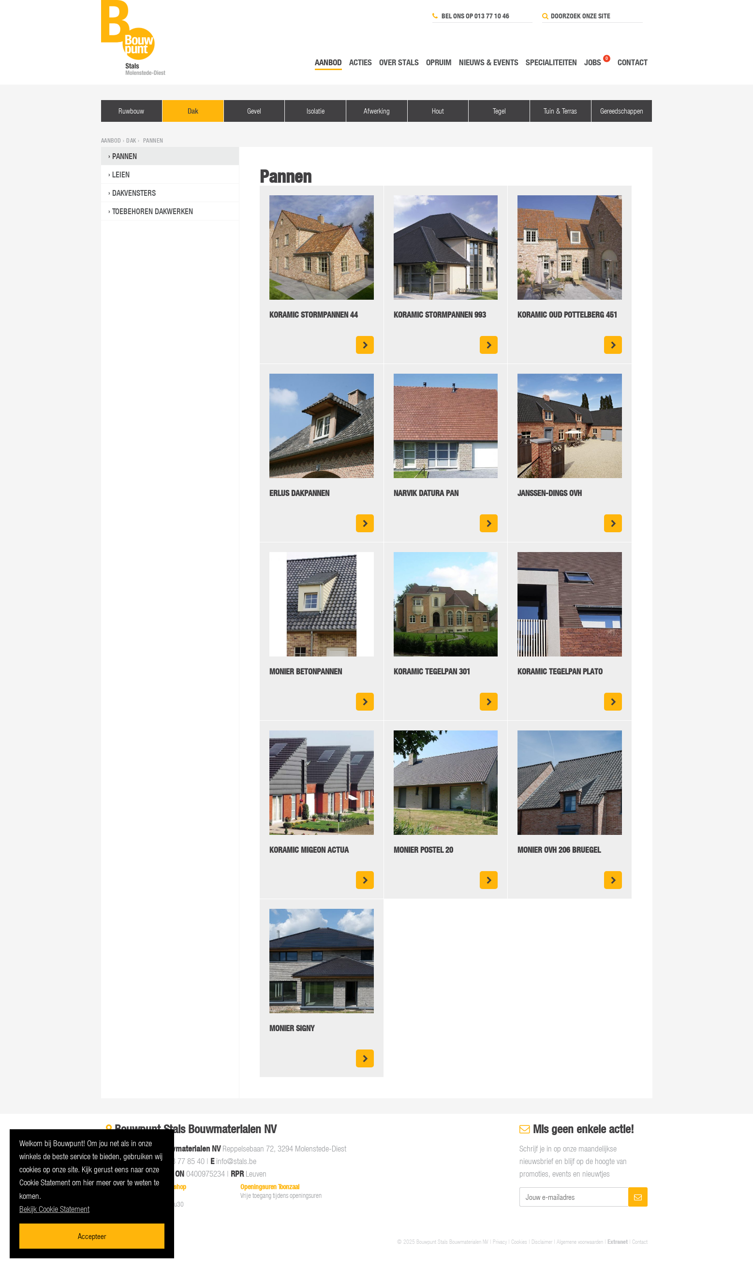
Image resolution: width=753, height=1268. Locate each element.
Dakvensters (134, 193)
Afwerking (377, 110)
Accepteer (92, 1235)
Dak (193, 111)
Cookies (519, 1241)
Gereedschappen (621, 110)
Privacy (500, 1241)
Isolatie (316, 110)
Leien (121, 174)
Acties (360, 62)
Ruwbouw (131, 110)
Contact (633, 62)
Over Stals (399, 62)
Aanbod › (114, 140)
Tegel (499, 110)
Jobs (592, 62)
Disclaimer (542, 1241)
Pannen (124, 156)
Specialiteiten (551, 62)
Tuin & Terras (560, 110)
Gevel (254, 110)
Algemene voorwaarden (580, 1241)
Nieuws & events (488, 62)
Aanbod (328, 62)
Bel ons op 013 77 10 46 (470, 16)
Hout (438, 110)
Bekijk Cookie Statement (54, 1209)
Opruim (439, 62)
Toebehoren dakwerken (152, 211)
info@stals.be (236, 1161)
